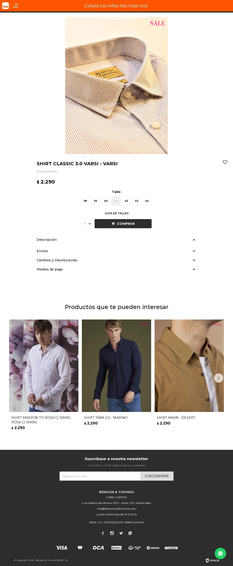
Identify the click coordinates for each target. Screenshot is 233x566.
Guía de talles (117, 213)
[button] (218, 378)
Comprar (126, 224)
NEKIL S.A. (62, 560)
